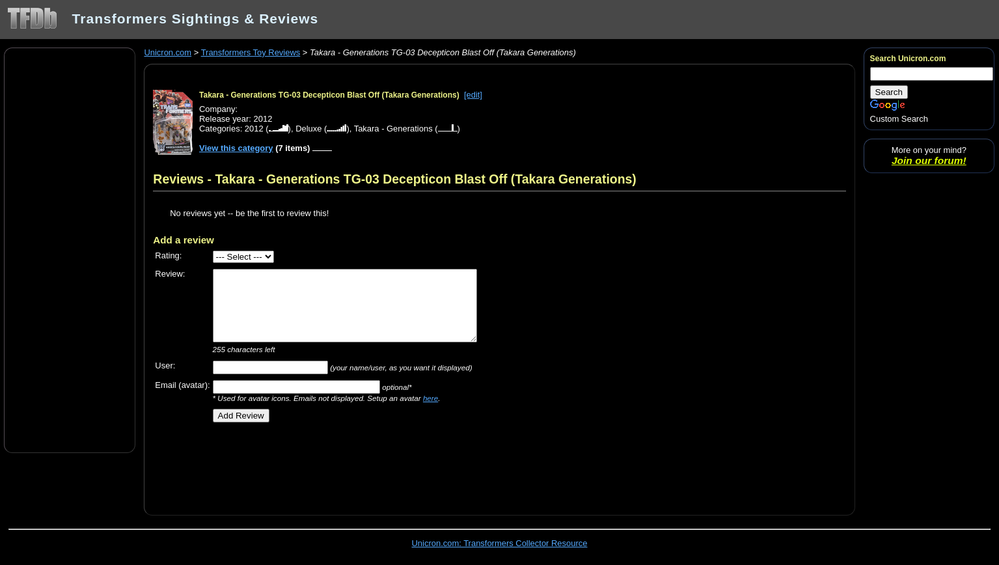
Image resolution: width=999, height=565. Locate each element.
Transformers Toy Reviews (251, 52)
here (430, 398)
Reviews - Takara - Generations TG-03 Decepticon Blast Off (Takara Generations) (394, 179)
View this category (236, 148)
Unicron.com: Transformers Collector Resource (500, 543)
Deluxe (308, 128)
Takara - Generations (393, 128)
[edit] (473, 95)
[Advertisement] (70, 249)
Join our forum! (929, 160)
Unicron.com (167, 52)
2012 (254, 128)
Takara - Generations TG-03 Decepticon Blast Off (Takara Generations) (329, 95)
